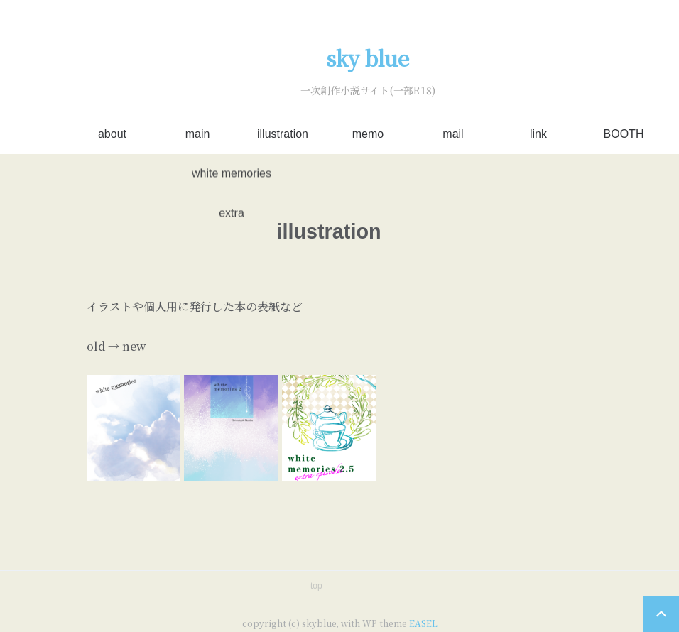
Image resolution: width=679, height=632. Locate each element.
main (197, 134)
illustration (282, 134)
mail (452, 134)
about (112, 134)
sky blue (368, 57)
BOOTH (624, 134)
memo (368, 134)
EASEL (423, 623)
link (538, 134)
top (316, 586)
